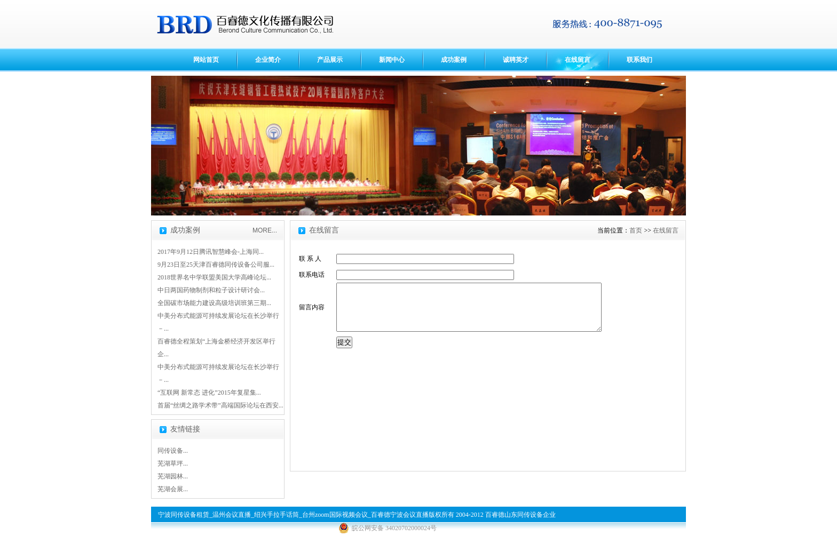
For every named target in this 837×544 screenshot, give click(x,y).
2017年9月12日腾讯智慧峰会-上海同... (210, 251)
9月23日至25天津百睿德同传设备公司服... (215, 264)
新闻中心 (392, 59)
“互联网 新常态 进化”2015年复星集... (209, 392)
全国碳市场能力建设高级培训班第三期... (214, 303)
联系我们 (639, 59)
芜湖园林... (172, 476)
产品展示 (330, 59)
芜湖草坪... (172, 463)
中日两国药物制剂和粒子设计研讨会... (211, 290)
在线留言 (577, 59)
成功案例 (454, 59)
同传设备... (172, 450)
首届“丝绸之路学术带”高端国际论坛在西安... (220, 405)
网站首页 (206, 59)
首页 (635, 230)
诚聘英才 (515, 59)
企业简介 (268, 59)
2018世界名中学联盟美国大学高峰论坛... (214, 277)
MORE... (264, 230)
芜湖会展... (172, 489)
